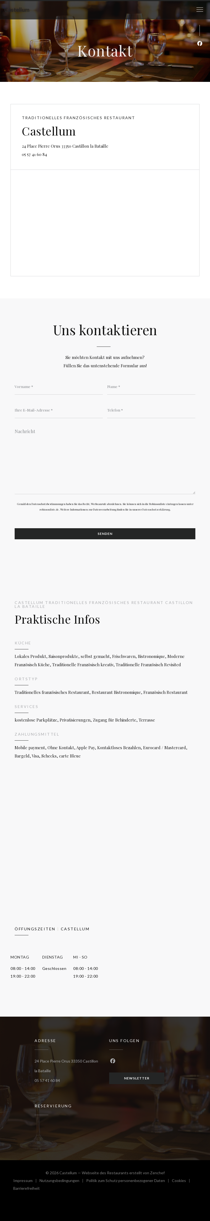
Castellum (17, 9)
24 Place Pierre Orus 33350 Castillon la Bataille (91, 145)
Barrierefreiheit (26, 1189)
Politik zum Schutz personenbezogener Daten (129, 1181)
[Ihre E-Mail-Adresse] (59, 410)
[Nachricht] (105, 459)
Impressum (26, 1181)
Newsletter (136, 1078)
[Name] (151, 386)
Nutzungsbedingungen (63, 1181)
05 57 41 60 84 (34, 154)
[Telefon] (151, 410)
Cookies (182, 1181)
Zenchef (157, 1172)
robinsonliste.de (49, 509)
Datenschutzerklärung (156, 509)
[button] (200, 10)
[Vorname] (59, 386)
